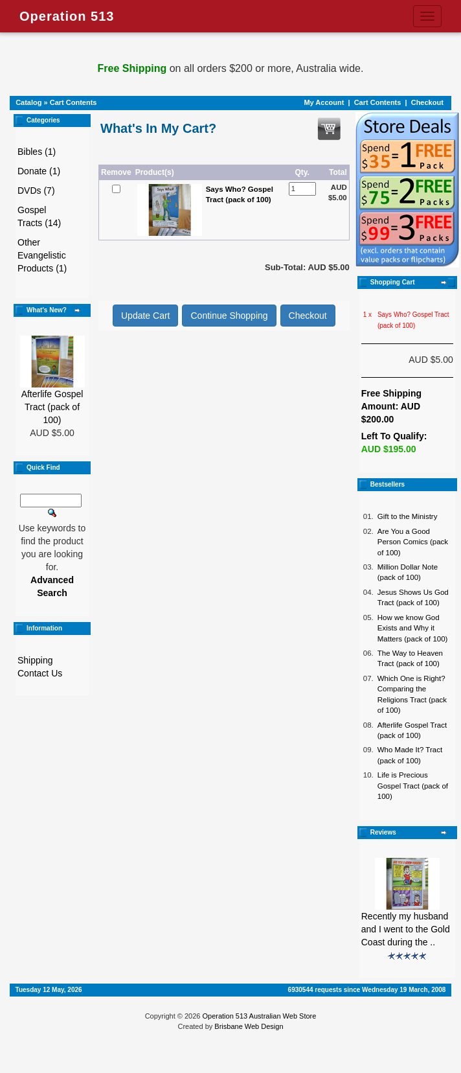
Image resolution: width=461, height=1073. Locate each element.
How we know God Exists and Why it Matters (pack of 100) (412, 628)
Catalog (28, 102)
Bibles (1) (36, 151)
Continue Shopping (228, 315)
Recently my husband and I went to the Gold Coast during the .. (405, 929)
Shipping (35, 660)
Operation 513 (66, 16)
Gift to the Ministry (407, 516)
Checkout (427, 102)
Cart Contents (73, 102)
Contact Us (39, 673)
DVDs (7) (36, 190)
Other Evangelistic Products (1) (42, 255)
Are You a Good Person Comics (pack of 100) (412, 542)
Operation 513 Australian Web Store (259, 1016)
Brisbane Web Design (248, 1026)
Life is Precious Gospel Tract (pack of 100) (412, 785)
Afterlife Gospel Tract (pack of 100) (52, 407)
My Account (324, 102)
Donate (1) (38, 171)
